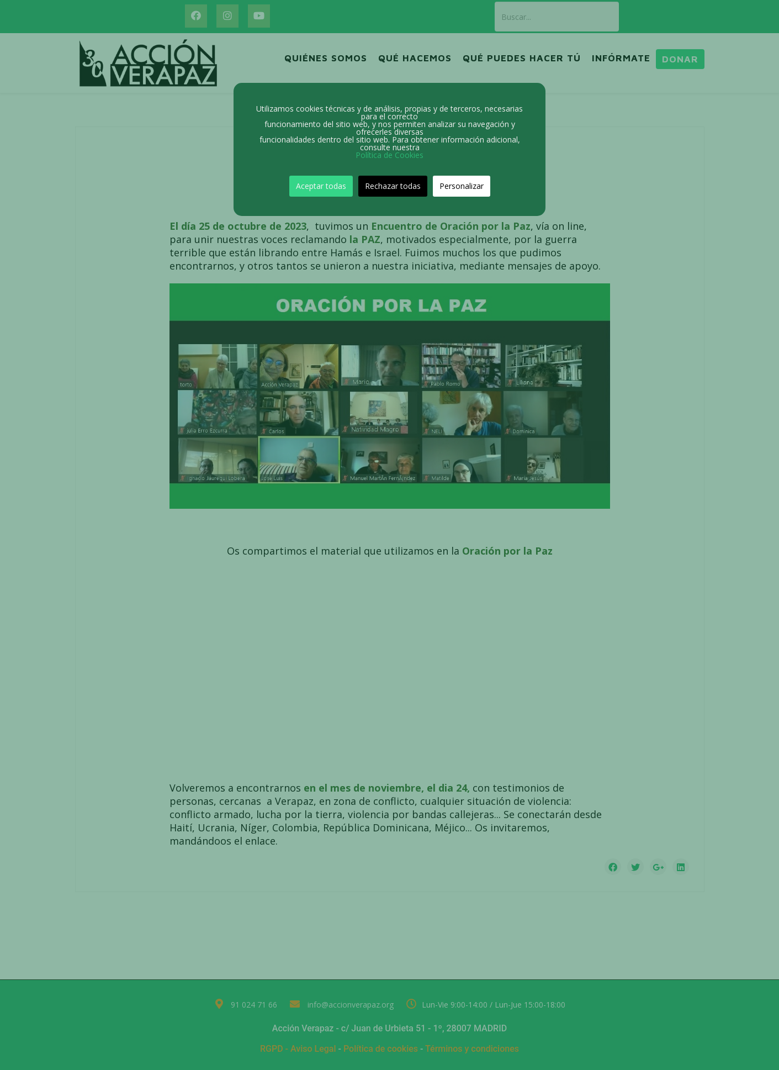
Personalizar (461, 186)
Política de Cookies (389, 155)
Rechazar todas (393, 186)
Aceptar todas (321, 186)
